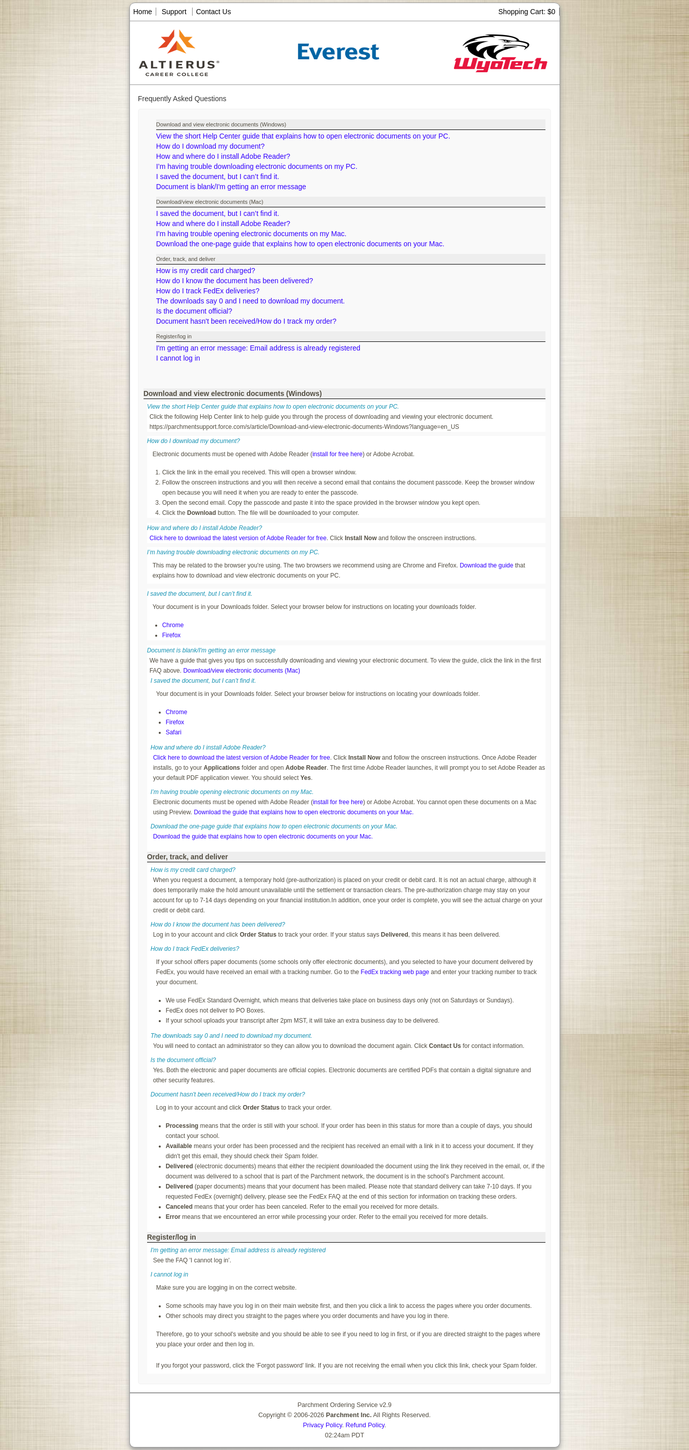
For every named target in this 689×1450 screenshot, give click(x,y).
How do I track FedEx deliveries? (208, 291)
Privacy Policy (322, 1425)
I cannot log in (178, 358)
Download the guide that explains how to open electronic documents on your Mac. (304, 812)
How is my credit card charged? (205, 271)
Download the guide (486, 565)
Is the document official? (194, 311)
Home (142, 12)
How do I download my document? (210, 146)
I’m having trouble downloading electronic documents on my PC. (256, 166)
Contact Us (213, 12)
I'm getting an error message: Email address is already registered (258, 348)
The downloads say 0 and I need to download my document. (250, 301)
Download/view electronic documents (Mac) (241, 670)
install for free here (337, 454)
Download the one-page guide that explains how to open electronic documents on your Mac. (300, 244)
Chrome (173, 625)
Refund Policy (365, 1425)
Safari (173, 732)
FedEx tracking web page (395, 972)
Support (174, 12)
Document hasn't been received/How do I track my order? (246, 321)
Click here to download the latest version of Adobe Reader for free (238, 538)
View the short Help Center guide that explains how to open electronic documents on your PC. (303, 136)
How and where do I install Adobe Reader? (223, 156)
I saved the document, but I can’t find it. (218, 176)
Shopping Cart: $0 (527, 12)
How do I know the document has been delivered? (234, 281)
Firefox (171, 635)
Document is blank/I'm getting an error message (231, 187)
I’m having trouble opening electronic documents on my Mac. (251, 234)
